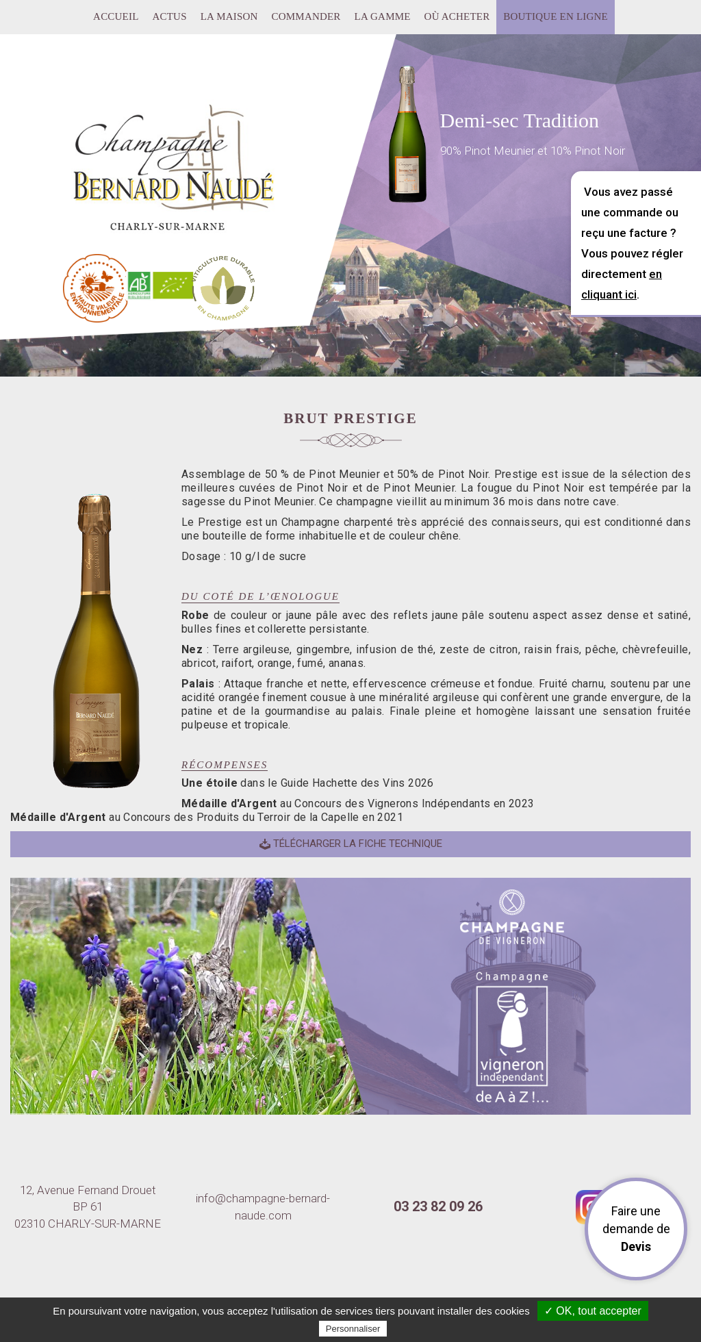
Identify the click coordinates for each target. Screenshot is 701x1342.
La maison (229, 16)
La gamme (383, 16)
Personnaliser (353, 1329)
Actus (170, 16)
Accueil (115, 16)
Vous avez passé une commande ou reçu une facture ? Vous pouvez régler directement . (632, 243)
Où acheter (457, 16)
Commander (306, 16)
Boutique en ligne (555, 16)
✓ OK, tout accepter (592, 1311)
